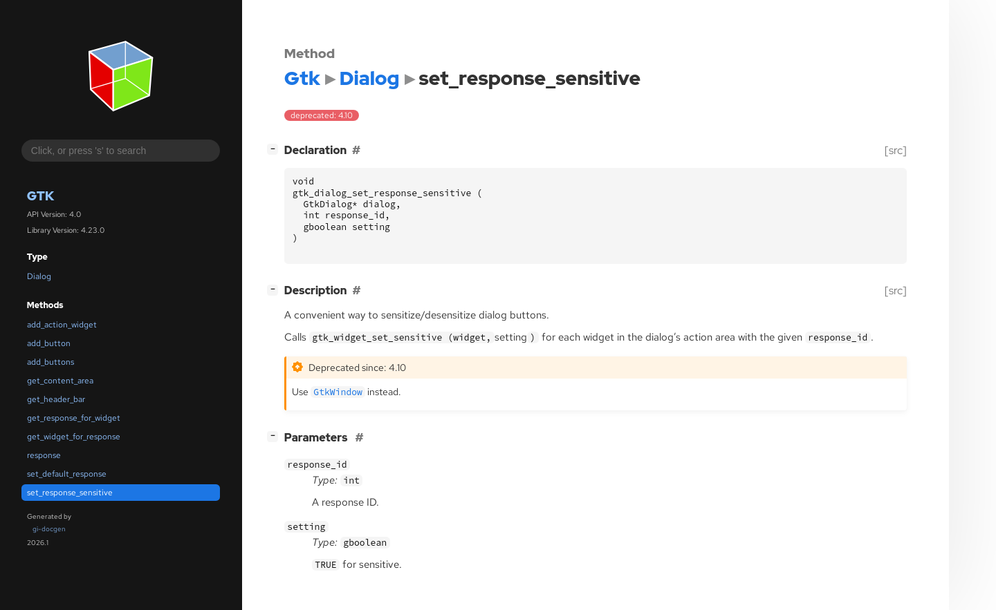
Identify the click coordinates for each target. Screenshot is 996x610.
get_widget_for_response (73, 436)
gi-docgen (49, 528)
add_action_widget (62, 324)
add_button (49, 343)
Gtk (40, 195)
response (44, 455)
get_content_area (60, 380)
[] (275, 149)
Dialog (39, 276)
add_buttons (50, 362)
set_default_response (67, 473)
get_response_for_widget (73, 417)
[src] (896, 150)
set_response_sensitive (70, 492)
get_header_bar (56, 399)
